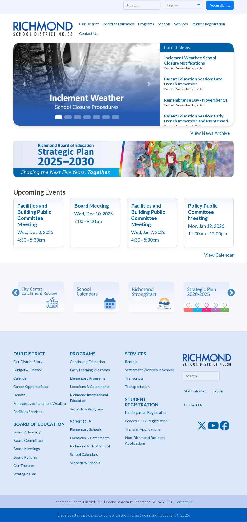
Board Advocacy (27, 432)
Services (181, 24)
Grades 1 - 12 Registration (146, 421)
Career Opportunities (30, 386)
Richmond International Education (89, 397)
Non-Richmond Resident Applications (145, 440)
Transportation (137, 386)
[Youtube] (214, 425)
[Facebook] (226, 425)
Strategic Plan (24, 473)
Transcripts (134, 378)
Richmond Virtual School (90, 446)
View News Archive (210, 133)
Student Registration (208, 24)
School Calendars (84, 454)
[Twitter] (203, 425)
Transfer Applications (142, 429)
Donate (19, 394)
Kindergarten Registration (146, 412)
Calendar (20, 378)
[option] (41, 293)
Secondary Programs (87, 409)
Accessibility (220, 5)
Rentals (131, 361)
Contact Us (88, 33)
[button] (24, 84)
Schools (164, 24)
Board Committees (28, 440)
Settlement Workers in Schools (150, 370)
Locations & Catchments (90, 386)
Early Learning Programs (90, 370)
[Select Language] (183, 5)
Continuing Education (87, 361)
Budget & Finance (27, 370)
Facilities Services (27, 411)
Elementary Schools (86, 429)
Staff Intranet (195, 391)
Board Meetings (26, 448)
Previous (16, 293)
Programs (146, 24)
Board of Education (118, 24)
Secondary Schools (85, 463)
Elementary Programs (87, 378)
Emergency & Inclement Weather (40, 403)
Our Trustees (24, 465)
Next (231, 293)
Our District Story (27, 361)
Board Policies (25, 457)
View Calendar (219, 255)
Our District (89, 24)
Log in (218, 391)
